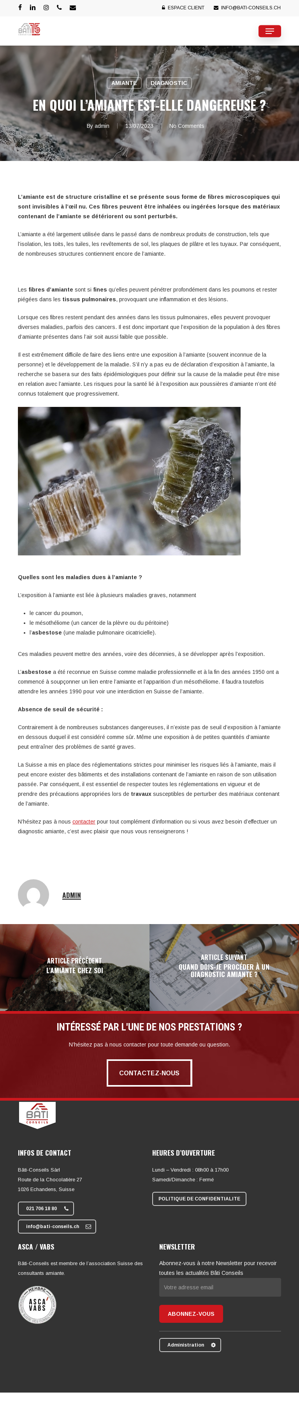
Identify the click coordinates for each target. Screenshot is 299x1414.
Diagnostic (169, 83)
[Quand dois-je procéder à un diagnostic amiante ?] (224, 968)
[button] (270, 31)
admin (102, 126)
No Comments (186, 126)
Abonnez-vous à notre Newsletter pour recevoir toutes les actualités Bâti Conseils (220, 1275)
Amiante (124, 83)
